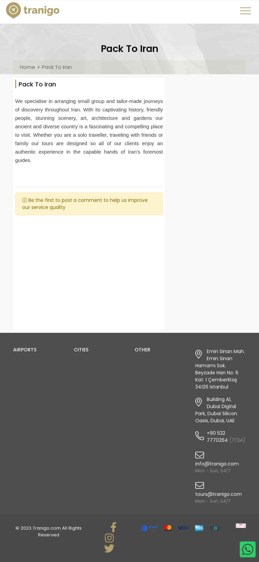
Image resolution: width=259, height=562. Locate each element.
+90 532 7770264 (217, 437)
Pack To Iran (57, 67)
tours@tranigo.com (218, 494)
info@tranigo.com (217, 463)
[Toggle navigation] (246, 13)
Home (27, 67)
